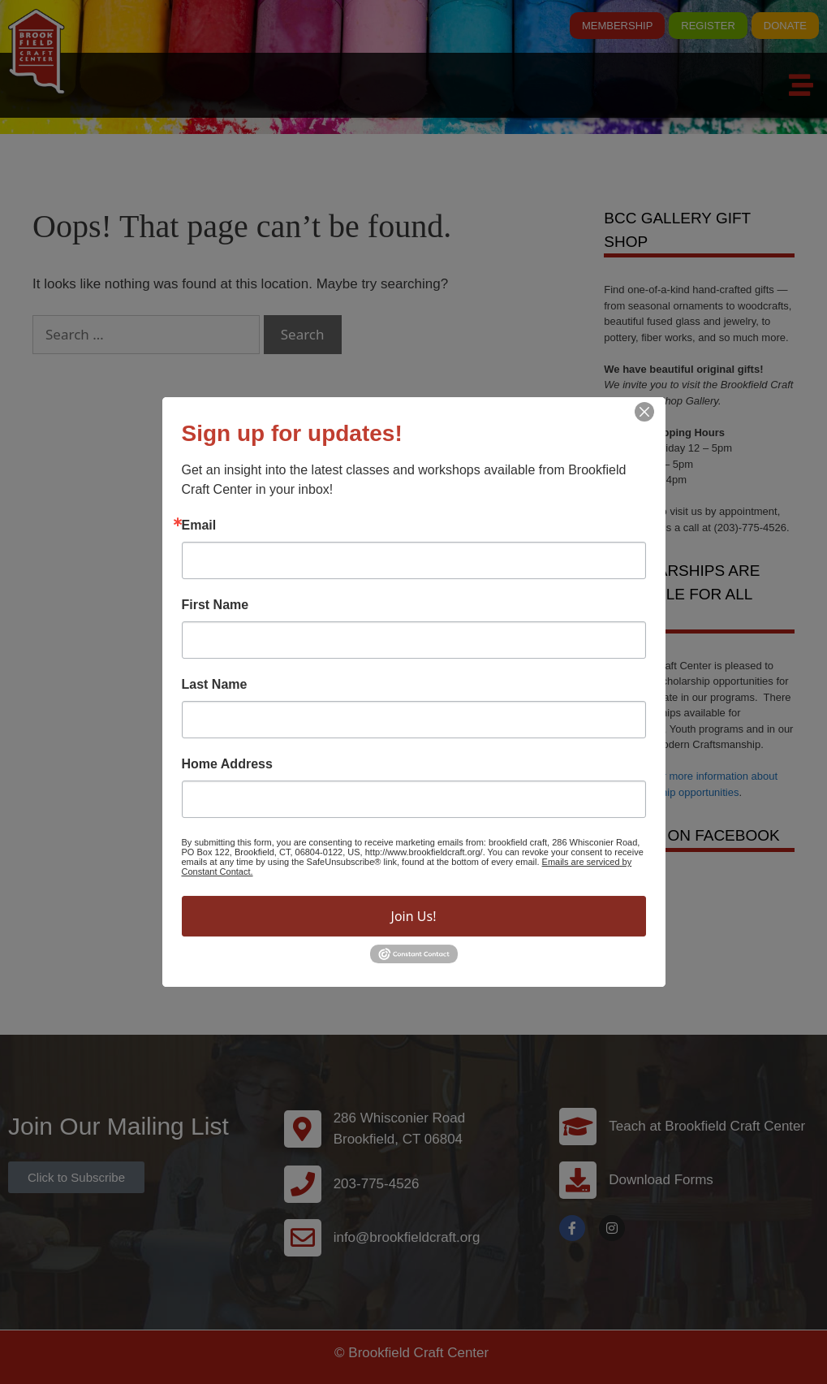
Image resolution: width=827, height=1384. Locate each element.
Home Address (227, 764)
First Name (215, 605)
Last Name (215, 684)
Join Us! (414, 916)
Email (199, 525)
